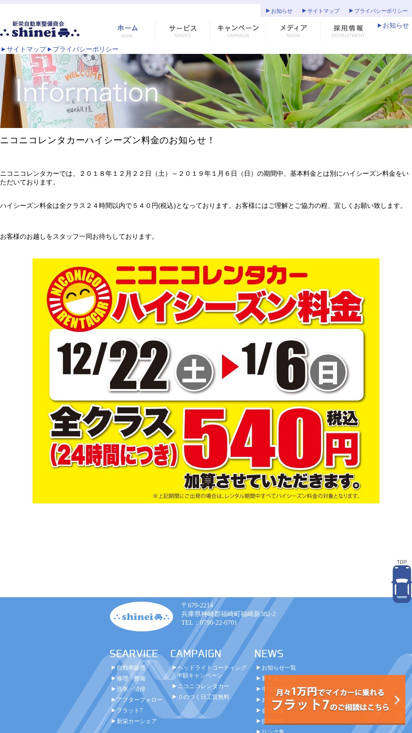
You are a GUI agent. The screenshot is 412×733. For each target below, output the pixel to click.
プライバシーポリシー (381, 11)
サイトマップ (323, 11)
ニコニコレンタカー (203, 686)
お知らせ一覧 (279, 667)
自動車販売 (131, 667)
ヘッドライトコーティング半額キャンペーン (212, 671)
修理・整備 (131, 678)
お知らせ (282, 11)
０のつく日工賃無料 (203, 696)
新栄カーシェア (137, 721)
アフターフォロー (140, 699)
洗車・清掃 (131, 689)
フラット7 (130, 710)
